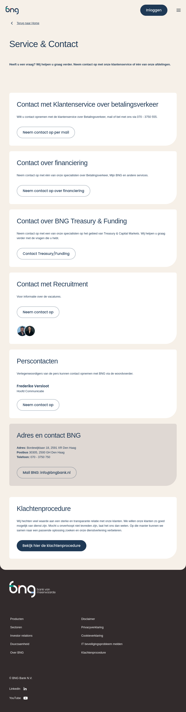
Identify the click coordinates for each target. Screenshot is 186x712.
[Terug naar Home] (24, 23)
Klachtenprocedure (93, 652)
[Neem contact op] (38, 312)
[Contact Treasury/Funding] (46, 254)
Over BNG (17, 652)
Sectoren (16, 627)
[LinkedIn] (18, 689)
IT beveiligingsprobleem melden (102, 644)
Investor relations (21, 635)
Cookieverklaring (92, 635)
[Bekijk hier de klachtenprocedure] (51, 545)
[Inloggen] (153, 10)
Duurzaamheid (19, 644)
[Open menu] (178, 10)
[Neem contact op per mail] (46, 132)
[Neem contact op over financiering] (53, 191)
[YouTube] (18, 698)
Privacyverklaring (92, 627)
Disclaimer (88, 619)
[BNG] (12, 10)
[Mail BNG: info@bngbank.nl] (47, 472)
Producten (16, 619)
